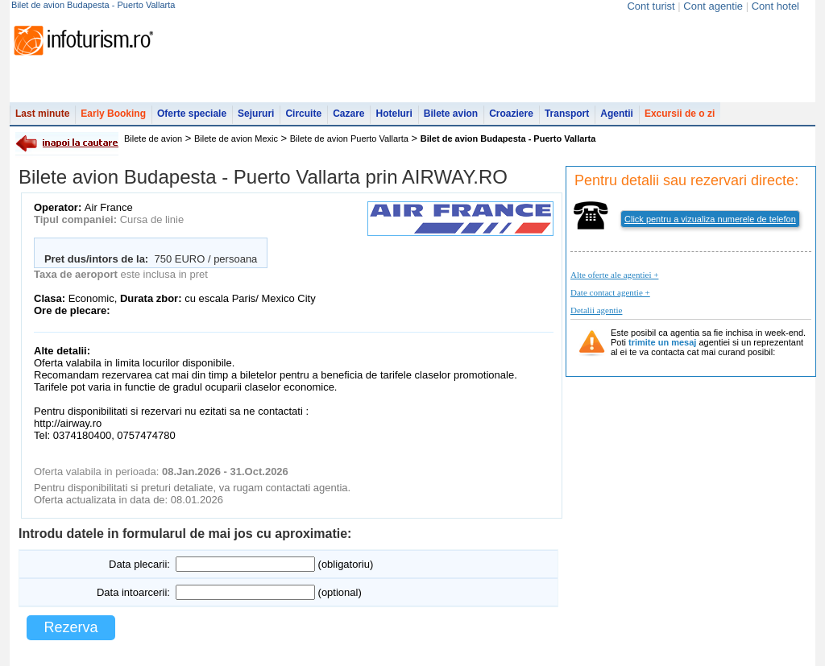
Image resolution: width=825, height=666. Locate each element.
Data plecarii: (139, 564)
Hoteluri (393, 113)
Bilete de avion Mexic (236, 138)
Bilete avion (451, 113)
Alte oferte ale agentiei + (614, 274)
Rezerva (70, 627)
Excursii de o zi (680, 113)
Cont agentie (713, 6)
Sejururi (256, 113)
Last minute (42, 113)
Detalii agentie (596, 310)
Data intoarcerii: (133, 592)
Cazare (348, 113)
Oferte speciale (191, 113)
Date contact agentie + (610, 292)
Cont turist (650, 6)
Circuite (303, 113)
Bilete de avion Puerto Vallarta (349, 138)
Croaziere (511, 113)
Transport (567, 113)
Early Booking (113, 113)
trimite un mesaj (662, 342)
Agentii (616, 113)
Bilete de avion (153, 138)
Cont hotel (775, 6)
